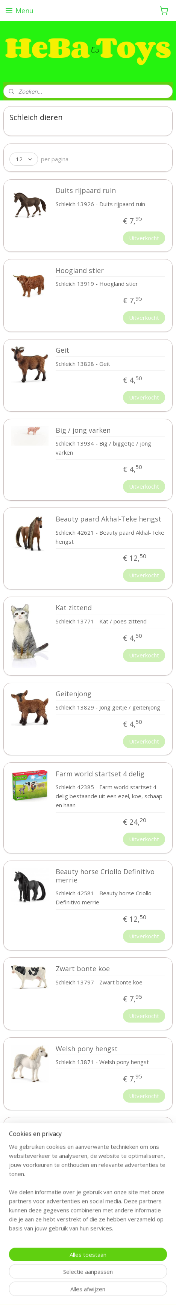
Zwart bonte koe (83, 969)
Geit (62, 350)
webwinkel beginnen (140, 1279)
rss (111, 1279)
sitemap (95, 1279)
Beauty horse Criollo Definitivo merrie (105, 876)
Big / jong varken (83, 430)
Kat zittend (74, 608)
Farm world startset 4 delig (100, 774)
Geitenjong (73, 694)
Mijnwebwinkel (101, 1291)
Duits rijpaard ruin (86, 191)
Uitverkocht (144, 237)
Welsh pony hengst (87, 1048)
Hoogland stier (80, 271)
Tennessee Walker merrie (97, 1129)
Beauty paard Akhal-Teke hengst (108, 519)
